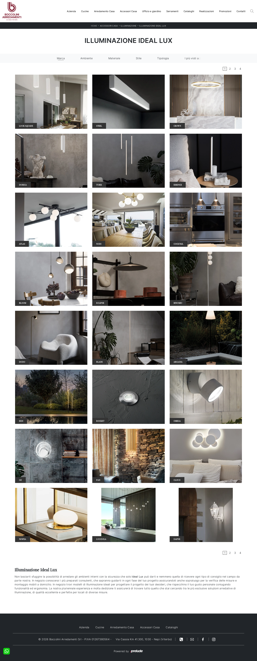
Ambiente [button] (86, 58)
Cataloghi (189, 11)
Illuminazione (128, 26)
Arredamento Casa (104, 11)
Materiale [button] (114, 58)
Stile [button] (138, 58)
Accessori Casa (128, 11)
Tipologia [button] (163, 58)
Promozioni (225, 11)
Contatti (241, 11)
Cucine (85, 11)
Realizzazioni (206, 11)
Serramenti (172, 11)
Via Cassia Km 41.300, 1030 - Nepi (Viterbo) (144, 639)
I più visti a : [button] (192, 58)
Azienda (71, 11)
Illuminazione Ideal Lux (152, 26)
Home (94, 26)
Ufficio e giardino (151, 11)
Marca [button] (61, 58)
